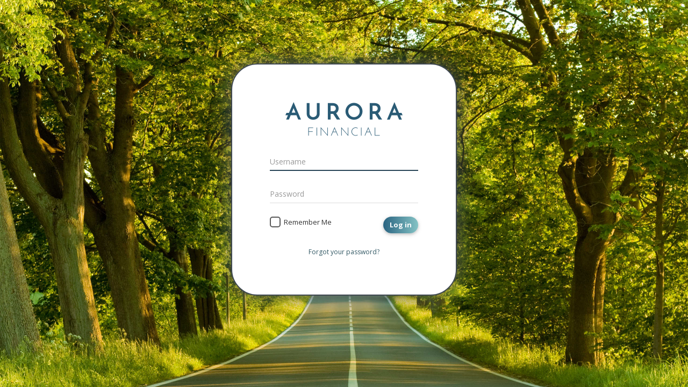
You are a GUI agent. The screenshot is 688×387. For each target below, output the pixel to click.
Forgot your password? (344, 251)
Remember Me (308, 222)
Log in (401, 225)
